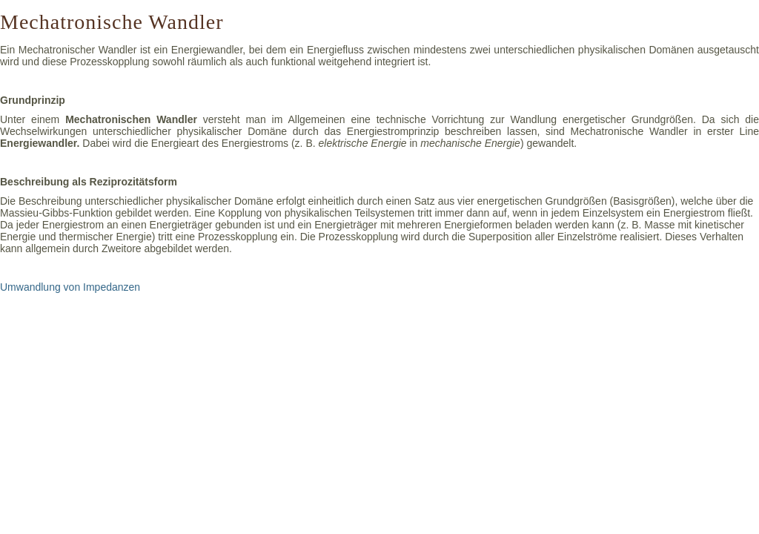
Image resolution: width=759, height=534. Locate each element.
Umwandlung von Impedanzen (70, 287)
